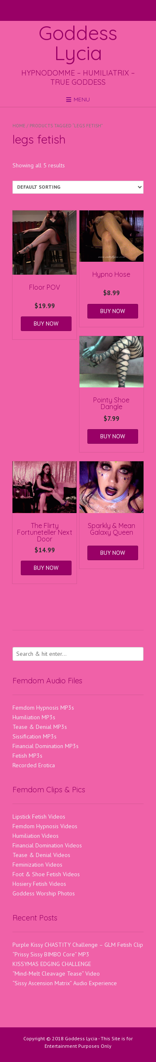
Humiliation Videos (35, 835)
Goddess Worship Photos (43, 893)
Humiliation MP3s (33, 717)
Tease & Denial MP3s (39, 727)
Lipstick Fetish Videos (38, 816)
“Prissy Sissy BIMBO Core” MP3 (50, 954)
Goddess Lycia (78, 43)
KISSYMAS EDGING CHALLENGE (51, 964)
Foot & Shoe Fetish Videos (46, 874)
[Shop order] (78, 187)
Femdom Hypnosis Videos (44, 826)
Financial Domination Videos (47, 845)
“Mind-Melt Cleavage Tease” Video (56, 973)
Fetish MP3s (27, 755)
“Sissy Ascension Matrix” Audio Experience (64, 983)
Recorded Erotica (33, 765)
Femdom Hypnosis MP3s (43, 707)
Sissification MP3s (34, 736)
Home (18, 126)
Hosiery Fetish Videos (39, 884)
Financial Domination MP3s (45, 746)
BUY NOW (46, 323)
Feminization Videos (37, 864)
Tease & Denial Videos (41, 855)
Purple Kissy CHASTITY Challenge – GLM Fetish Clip (77, 944)
